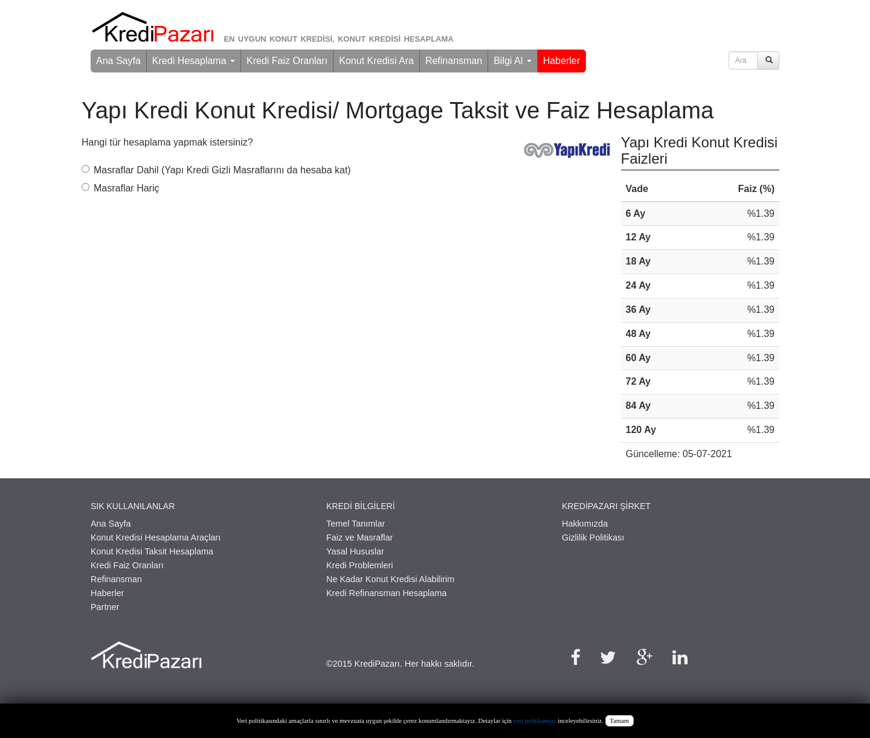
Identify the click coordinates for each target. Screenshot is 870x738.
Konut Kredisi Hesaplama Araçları (156, 537)
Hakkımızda (585, 523)
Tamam (619, 720)
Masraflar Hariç (120, 188)
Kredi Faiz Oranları (286, 61)
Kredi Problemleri (359, 565)
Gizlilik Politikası (593, 537)
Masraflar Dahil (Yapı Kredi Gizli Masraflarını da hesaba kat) (216, 170)
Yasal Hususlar (355, 551)
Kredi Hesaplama (193, 61)
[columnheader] (660, 190)
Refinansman (453, 61)
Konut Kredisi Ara (376, 61)
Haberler (561, 61)
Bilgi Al (512, 61)
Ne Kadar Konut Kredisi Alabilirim (390, 579)
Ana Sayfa (118, 61)
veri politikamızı (535, 720)
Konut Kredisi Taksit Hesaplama (152, 551)
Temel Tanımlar (355, 523)
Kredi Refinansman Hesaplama (386, 593)
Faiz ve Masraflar (359, 537)
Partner (105, 607)
